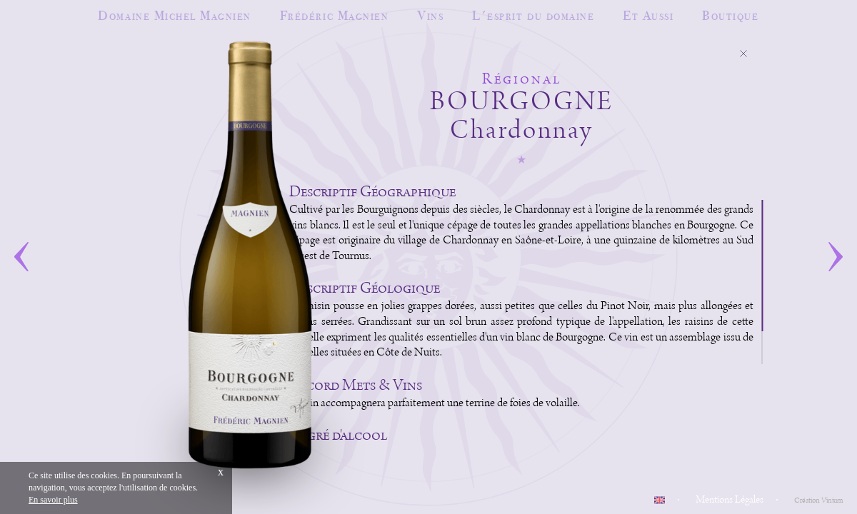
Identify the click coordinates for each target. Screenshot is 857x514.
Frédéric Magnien (334, 15)
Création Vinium (818, 500)
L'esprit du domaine (533, 15)
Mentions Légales (729, 500)
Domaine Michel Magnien (174, 15)
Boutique (730, 15)
